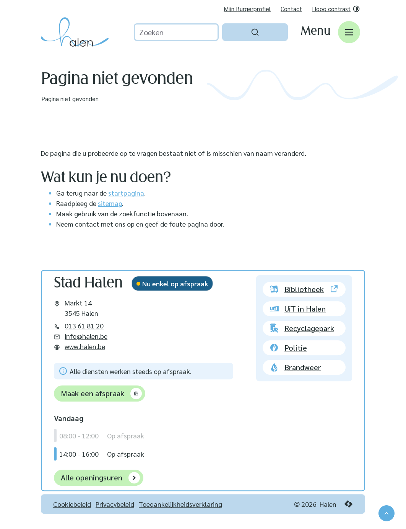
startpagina (126, 192)
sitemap (110, 203)
